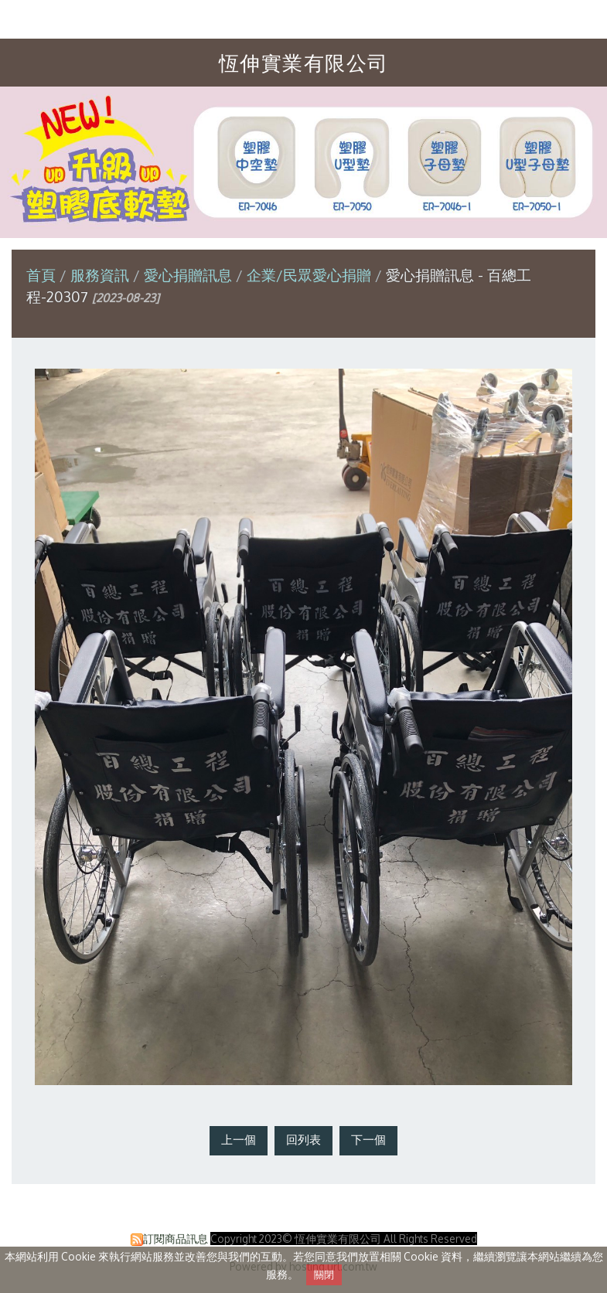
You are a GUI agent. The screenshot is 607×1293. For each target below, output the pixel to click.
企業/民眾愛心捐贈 (309, 275)
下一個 (368, 1139)
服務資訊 (101, 275)
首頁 (41, 275)
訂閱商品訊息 (175, 1238)
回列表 (303, 1139)
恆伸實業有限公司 (304, 62)
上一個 (238, 1139)
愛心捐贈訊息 (188, 275)
